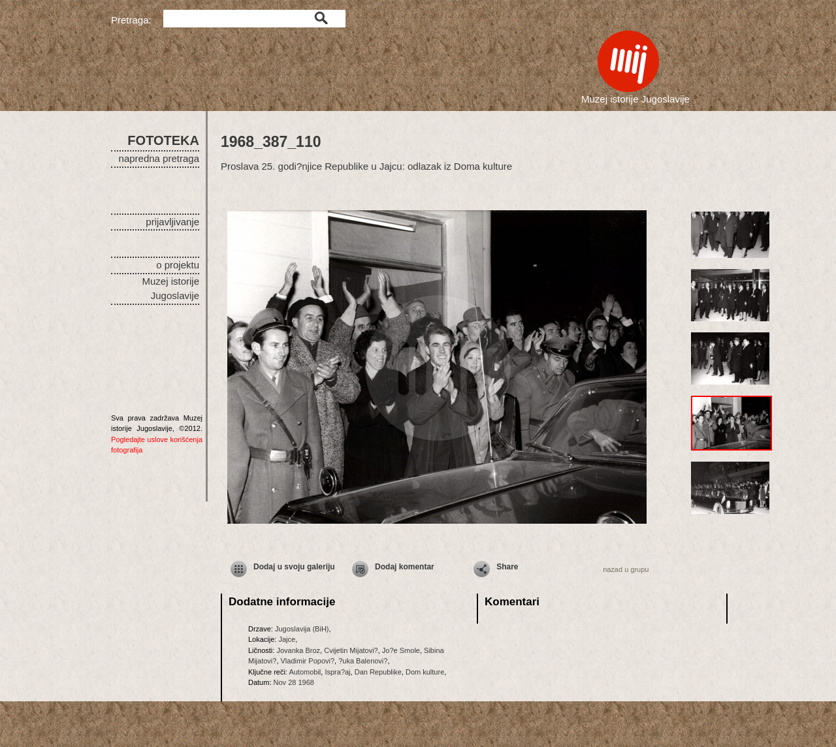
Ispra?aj (337, 672)
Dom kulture (425, 672)
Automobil (305, 672)
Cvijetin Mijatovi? (351, 650)
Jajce (286, 639)
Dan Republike (378, 672)
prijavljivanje (172, 221)
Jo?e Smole (401, 650)
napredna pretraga (159, 158)
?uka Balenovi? (362, 661)
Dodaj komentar (404, 566)
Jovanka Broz (298, 650)
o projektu (177, 264)
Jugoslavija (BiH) (302, 629)
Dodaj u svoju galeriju (294, 566)
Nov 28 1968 (294, 682)
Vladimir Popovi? (308, 661)
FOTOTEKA (163, 140)
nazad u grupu (626, 569)
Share (507, 566)
